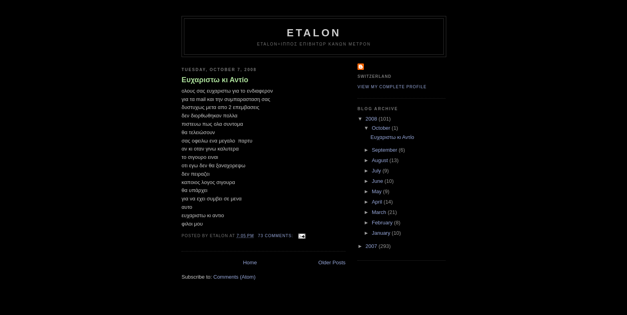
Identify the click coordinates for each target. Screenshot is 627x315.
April (378, 202)
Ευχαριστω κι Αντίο (215, 80)
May (377, 191)
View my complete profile (392, 87)
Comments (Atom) (235, 277)
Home (250, 262)
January (382, 233)
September (385, 150)
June (378, 181)
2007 (372, 246)
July (377, 171)
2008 (372, 119)
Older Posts (331, 262)
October (382, 128)
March (380, 212)
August (380, 160)
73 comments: (276, 236)
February (383, 223)
